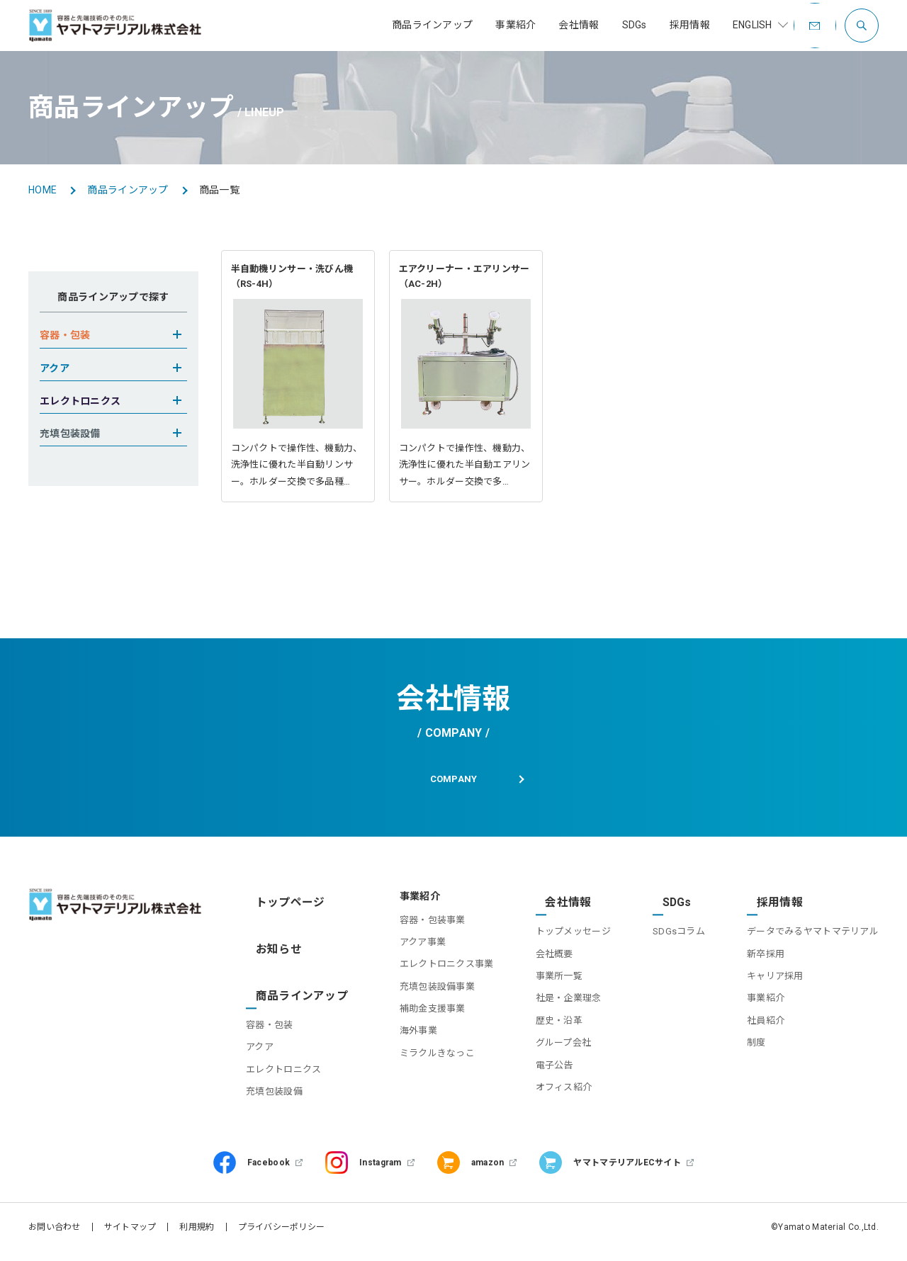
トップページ (282, 921)
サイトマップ (130, 1236)
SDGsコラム (672, 944)
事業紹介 (765, 1012)
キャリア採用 (775, 989)
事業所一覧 (546, 989)
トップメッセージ (560, 944)
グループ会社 (551, 1056)
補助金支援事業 (414, 1034)
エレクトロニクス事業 (428, 989)
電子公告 (541, 1078)
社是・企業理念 (556, 1012)
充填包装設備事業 (418, 1012)
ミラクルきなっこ (418, 1078)
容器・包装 (275, 1015)
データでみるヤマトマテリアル (813, 944)
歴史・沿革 (546, 1034)
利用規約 (196, 1236)
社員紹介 (765, 1034)
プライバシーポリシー (281, 1236)
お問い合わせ (54, 1236)
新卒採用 (765, 967)
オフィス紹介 (551, 1100)
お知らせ (272, 956)
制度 (756, 1056)
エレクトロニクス (289, 1058)
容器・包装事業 (414, 944)
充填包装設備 (280, 1081)
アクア (266, 1036)
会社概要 (541, 967)
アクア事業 (404, 967)
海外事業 (400, 1056)
